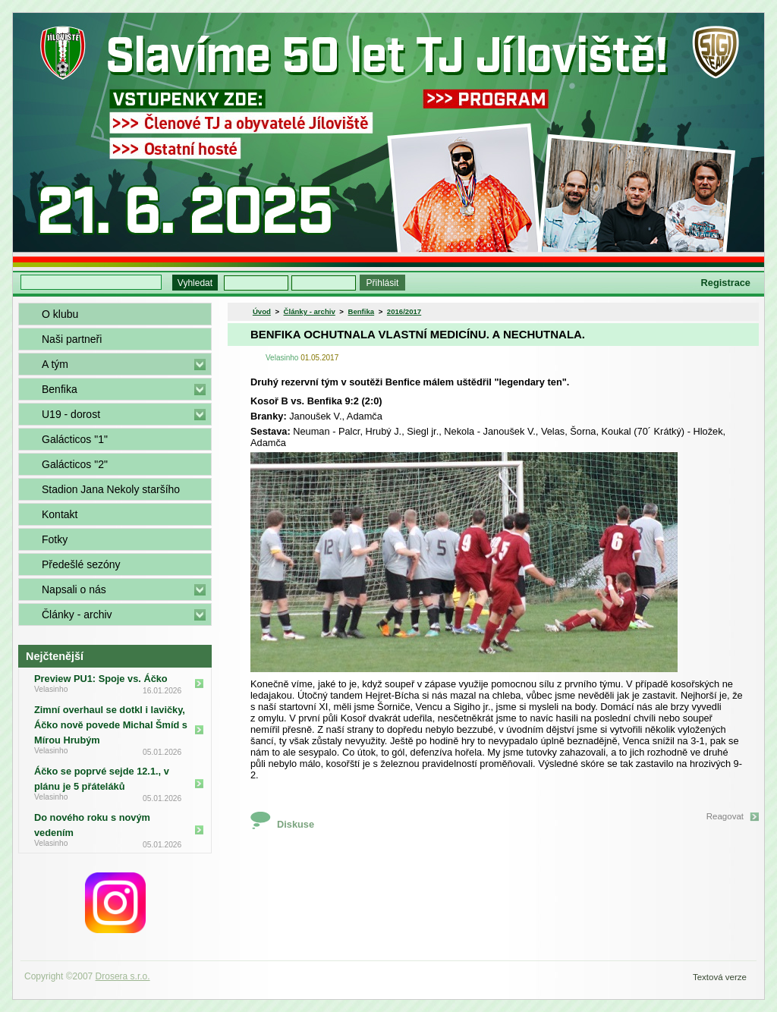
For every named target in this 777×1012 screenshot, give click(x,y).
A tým (55, 364)
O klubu (60, 314)
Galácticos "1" (75, 439)
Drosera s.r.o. (123, 976)
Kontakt (59, 514)
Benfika (59, 389)
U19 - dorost (71, 414)
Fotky (55, 539)
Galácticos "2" (75, 464)
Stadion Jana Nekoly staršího (111, 489)
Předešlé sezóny (81, 564)
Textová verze (720, 977)
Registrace (725, 282)
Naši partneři (72, 339)
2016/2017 (404, 311)
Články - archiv (77, 614)
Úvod (262, 311)
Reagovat (725, 816)
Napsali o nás (74, 589)
